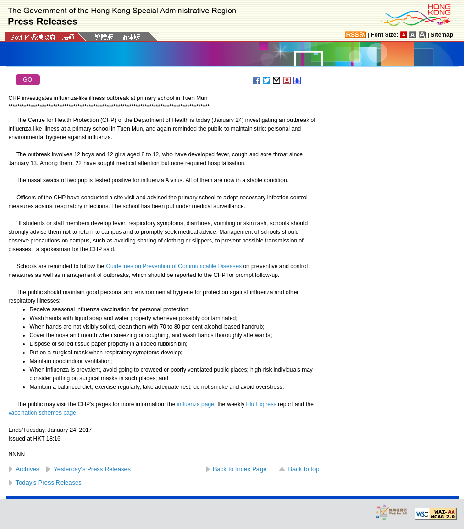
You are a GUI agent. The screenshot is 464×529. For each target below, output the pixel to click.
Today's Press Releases (49, 482)
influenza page (195, 404)
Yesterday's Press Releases (92, 469)
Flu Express (261, 404)
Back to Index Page (240, 469)
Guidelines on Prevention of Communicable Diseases (174, 266)
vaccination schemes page (42, 412)
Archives (28, 469)
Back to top (303, 469)
